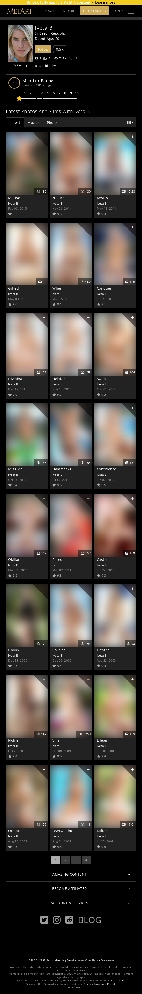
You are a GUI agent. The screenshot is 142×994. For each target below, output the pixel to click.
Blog (90, 920)
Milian (102, 830)
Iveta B (13, 203)
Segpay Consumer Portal (99, 984)
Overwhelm (62, 830)
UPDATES (50, 11)
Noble (13, 740)
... (76, 860)
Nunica (58, 198)
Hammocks (61, 469)
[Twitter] (44, 920)
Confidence (106, 469)
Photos (52, 122)
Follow (43, 49)
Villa (56, 740)
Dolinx (13, 650)
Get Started (94, 10)
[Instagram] (57, 920)
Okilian (14, 559)
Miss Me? (16, 469)
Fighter (103, 650)
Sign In (118, 11)
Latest (15, 122)
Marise (14, 198)
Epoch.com (118, 980)
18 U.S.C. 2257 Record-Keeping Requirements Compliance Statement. (71, 960)
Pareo (57, 559)
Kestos (102, 198)
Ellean (102, 740)
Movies (34, 122)
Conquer (104, 288)
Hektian (59, 378)
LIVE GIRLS (69, 11)
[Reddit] (69, 920)
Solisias (58, 650)
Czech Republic (50, 33)
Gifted (13, 288)
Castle (102, 559)
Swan (101, 378)
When (57, 288)
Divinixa (15, 378)
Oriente (14, 830)
